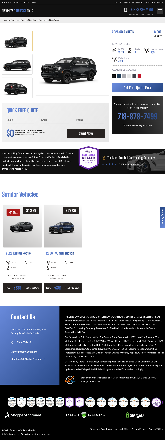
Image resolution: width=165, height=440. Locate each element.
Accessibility (121, 429)
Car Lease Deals (18, 20)
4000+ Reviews (30, 2)
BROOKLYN (17, 10)
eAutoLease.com (42, 434)
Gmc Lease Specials (37, 20)
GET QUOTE (31, 210)
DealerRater (119, 377)
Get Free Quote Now (137, 87)
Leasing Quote (162, 217)
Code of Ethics (156, 429)
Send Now (86, 133)
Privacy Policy (138, 429)
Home (6, 20)
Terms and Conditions (101, 429)
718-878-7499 (141, 9)
